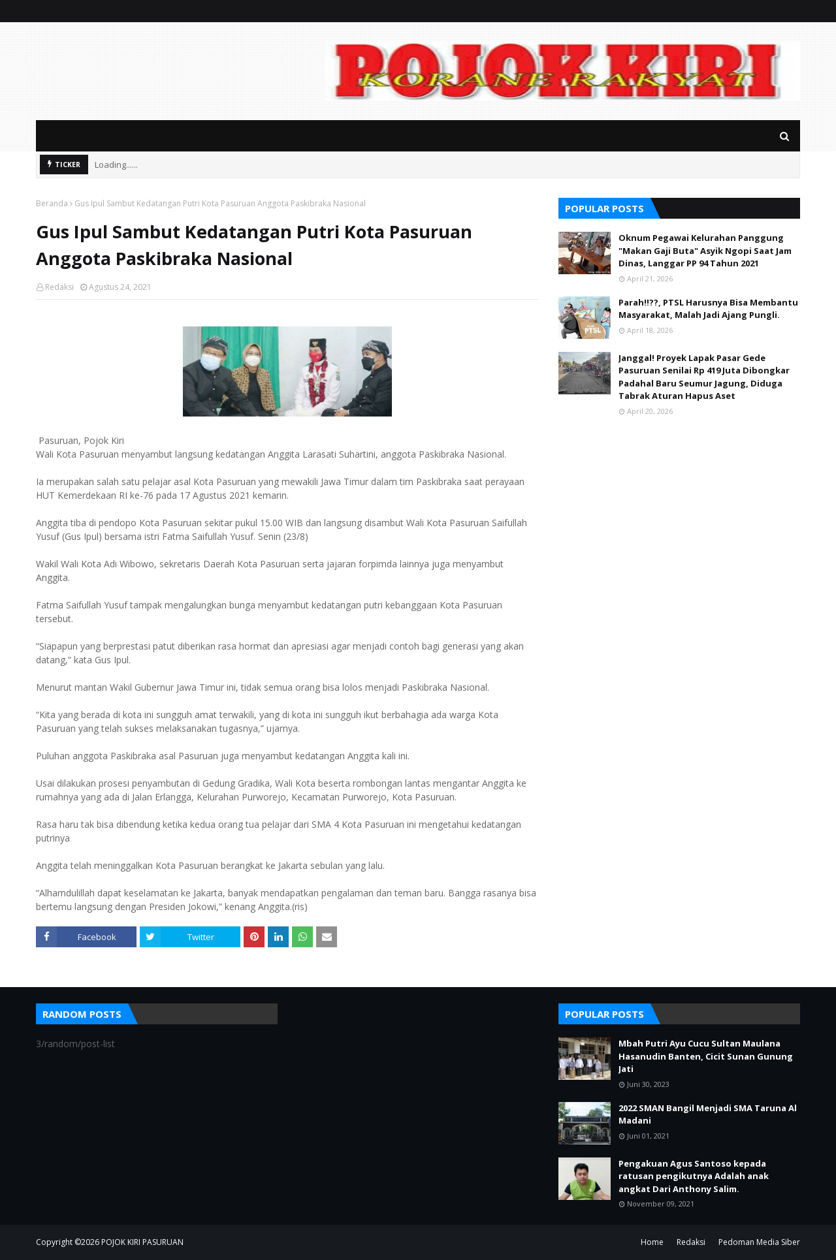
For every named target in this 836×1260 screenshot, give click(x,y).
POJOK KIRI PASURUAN (142, 1242)
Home (652, 1242)
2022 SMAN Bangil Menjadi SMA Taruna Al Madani (708, 1114)
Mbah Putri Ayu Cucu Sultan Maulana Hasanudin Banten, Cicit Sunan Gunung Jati (706, 1056)
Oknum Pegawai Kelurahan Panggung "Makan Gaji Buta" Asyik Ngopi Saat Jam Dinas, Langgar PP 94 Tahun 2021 (705, 250)
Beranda (52, 203)
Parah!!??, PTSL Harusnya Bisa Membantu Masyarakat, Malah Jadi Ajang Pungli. (708, 308)
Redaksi (59, 286)
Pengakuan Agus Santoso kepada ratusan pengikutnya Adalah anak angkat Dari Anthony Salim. (694, 1176)
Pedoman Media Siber (759, 1242)
